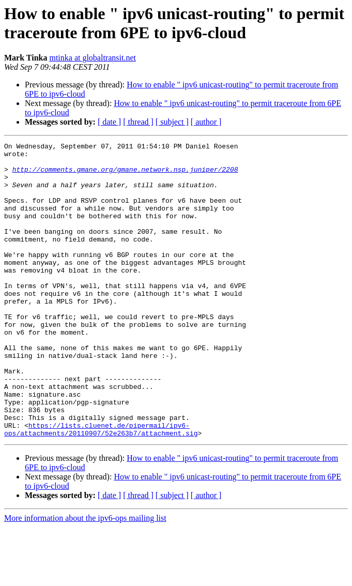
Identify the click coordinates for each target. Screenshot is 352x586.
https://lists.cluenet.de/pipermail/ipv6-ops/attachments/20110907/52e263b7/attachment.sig (100, 487)
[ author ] (206, 121)
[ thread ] (138, 121)
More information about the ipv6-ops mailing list (85, 577)
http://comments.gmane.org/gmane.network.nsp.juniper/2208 (125, 175)
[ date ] (109, 121)
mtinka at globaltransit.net (92, 57)
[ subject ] (172, 121)
